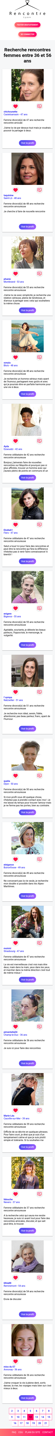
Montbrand (9, 281)
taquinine (8, 195)
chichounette (10, 111)
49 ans (21, 867)
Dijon (6, 783)
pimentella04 (10, 1032)
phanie (7, 279)
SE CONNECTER (27, 34)
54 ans (21, 1285)
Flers (6, 532)
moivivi (7, 948)
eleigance (9, 864)
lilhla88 (7, 1283)
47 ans (24, 114)
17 (21, 1423)
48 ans (17, 198)
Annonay (8, 1369)
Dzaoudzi (8, 449)
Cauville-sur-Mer (12, 1118)
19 (33, 1423)
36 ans (23, 1034)
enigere (7, 613)
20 (39, 1423)
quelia (7, 781)
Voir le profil (27, 143)
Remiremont (10, 1285)
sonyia (7, 362)
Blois (6, 365)
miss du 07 (9, 1366)
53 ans (20, 281)
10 (18, 1417)
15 (49, 1417)
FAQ (14, 1432)
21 (45, 1423)
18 (27, 1423)
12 (30, 1417)
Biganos (8, 616)
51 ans (19, 700)
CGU (20, 1432)
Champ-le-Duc (11, 1034)
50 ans (14, 783)
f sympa (8, 697)
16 (15, 1423)
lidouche (8, 1199)
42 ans (18, 449)
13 (36, 1417)
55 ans (17, 616)
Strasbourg (9, 951)
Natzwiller (9, 700)
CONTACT (47, 1432)
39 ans (25, 1118)
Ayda (6, 446)
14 (42, 1417)
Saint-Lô (8, 198)
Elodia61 (8, 530)
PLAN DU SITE (32, 1432)
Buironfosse (10, 867)
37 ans (16, 1202)
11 (24, 1417)
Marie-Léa (9, 1115)
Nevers (7, 1202)
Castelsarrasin (11, 114)
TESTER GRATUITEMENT (27, 25)
